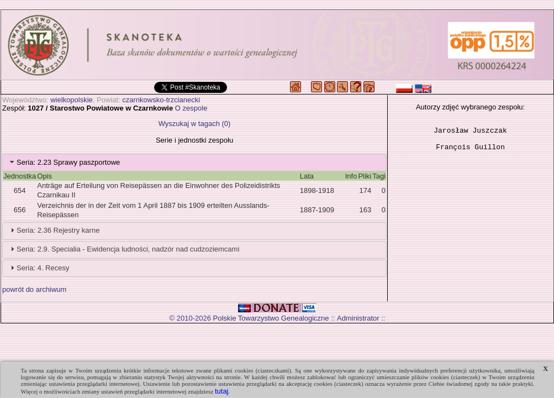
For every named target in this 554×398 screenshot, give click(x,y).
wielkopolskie (71, 100)
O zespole (191, 108)
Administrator (358, 318)
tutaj (222, 391)
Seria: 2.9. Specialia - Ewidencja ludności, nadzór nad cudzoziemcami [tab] (123, 248)
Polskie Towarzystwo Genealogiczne (271, 318)
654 (20, 190)
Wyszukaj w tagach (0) (195, 123)
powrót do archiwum (34, 289)
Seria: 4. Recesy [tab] (38, 267)
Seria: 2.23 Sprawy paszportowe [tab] (64, 162)
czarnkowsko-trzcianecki (161, 100)
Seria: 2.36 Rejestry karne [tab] (53, 230)
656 (20, 210)
